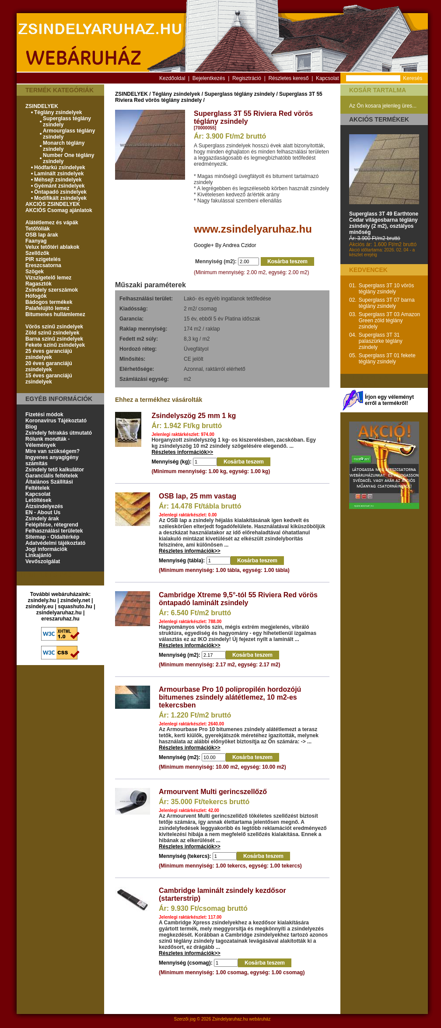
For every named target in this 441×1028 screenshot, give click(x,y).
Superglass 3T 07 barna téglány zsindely (387, 303)
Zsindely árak (42, 519)
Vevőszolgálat (42, 561)
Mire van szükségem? (52, 451)
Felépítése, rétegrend (51, 525)
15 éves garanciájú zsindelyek (48, 379)
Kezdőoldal (172, 78)
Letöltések (38, 500)
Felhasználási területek (54, 531)
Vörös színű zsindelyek (54, 327)
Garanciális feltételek (51, 476)
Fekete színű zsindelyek (55, 345)
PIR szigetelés (43, 259)
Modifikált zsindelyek (60, 198)
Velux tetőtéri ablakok (52, 247)
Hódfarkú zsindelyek (59, 167)
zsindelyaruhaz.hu (59, 613)
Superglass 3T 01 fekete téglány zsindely (387, 358)
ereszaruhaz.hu (60, 619)
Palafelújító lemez (47, 308)
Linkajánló (38, 555)
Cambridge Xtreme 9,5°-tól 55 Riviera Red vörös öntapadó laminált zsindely (238, 598)
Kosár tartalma (377, 90)
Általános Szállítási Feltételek (49, 485)
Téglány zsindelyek (58, 112)
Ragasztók (38, 284)
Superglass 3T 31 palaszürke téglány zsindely (380, 341)
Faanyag (36, 241)
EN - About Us (42, 512)
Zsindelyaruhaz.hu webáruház (241, 1019)
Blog (31, 427)
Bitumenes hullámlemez (55, 314)
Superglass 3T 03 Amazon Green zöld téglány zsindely (389, 320)
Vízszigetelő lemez (48, 278)
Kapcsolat (327, 78)
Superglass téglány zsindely (239, 94)
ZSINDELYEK (41, 106)
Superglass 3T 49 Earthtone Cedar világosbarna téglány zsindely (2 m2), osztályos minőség (383, 223)
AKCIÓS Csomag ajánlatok (58, 210)
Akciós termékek (379, 119)
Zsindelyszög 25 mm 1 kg (193, 415)
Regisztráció (246, 78)
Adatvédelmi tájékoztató (55, 543)
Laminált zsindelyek (59, 174)
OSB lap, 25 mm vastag (197, 496)
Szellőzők (37, 253)
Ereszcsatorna (43, 265)
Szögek (34, 271)
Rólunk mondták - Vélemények (47, 442)
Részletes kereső (288, 78)
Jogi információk (46, 549)
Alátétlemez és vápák (51, 223)
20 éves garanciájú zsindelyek (48, 366)
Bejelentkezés (208, 78)
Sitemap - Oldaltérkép (52, 537)
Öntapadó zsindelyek (60, 192)
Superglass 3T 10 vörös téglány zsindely (386, 288)
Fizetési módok (44, 414)
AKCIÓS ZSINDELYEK (52, 204)
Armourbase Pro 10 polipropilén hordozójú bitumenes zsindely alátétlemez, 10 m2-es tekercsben (230, 697)
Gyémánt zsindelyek (59, 186)
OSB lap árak (41, 235)
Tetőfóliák (37, 229)
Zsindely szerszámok (51, 290)
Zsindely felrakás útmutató (58, 433)
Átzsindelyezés (44, 506)
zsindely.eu (39, 606)
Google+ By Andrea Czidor (225, 245)
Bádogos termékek (48, 302)
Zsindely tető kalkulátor (54, 470)
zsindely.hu (42, 600)
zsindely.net (75, 600)
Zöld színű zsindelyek (52, 333)
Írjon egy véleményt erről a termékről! (389, 400)
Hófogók (36, 296)
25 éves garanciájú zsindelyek (48, 354)
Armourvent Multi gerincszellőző (213, 791)
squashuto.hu (75, 606)
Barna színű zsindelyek (54, 339)
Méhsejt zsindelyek (58, 180)
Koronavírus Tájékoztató (56, 421)
